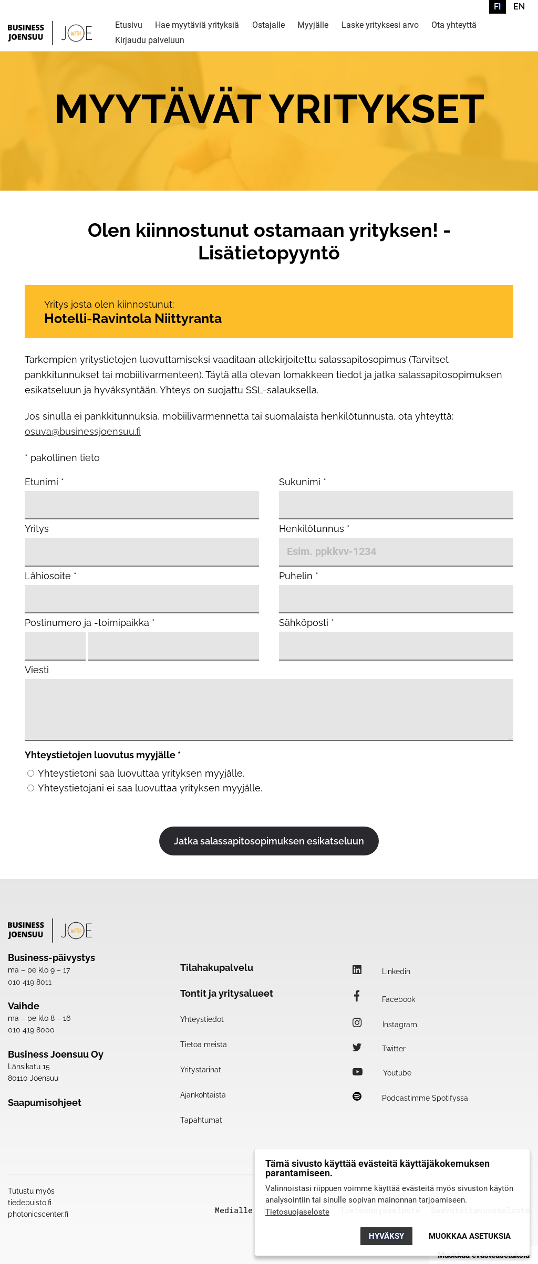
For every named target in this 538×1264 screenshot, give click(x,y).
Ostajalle (268, 25)
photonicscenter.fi (38, 1214)
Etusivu (128, 25)
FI (497, 7)
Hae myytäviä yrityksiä (197, 25)
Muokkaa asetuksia (470, 1236)
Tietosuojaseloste (297, 1212)
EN (519, 7)
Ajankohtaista (203, 1095)
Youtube (382, 1073)
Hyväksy (386, 1236)
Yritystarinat (200, 1069)
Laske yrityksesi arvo (380, 25)
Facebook (384, 999)
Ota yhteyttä (454, 25)
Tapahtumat (201, 1120)
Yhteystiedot (202, 1019)
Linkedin (381, 971)
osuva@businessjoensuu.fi (83, 431)
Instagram (385, 1024)
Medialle (234, 1210)
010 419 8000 (31, 1030)
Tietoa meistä (203, 1044)
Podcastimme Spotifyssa (410, 1098)
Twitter (379, 1048)
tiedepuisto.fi (29, 1202)
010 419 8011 (29, 982)
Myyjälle (312, 25)
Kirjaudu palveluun (149, 40)
